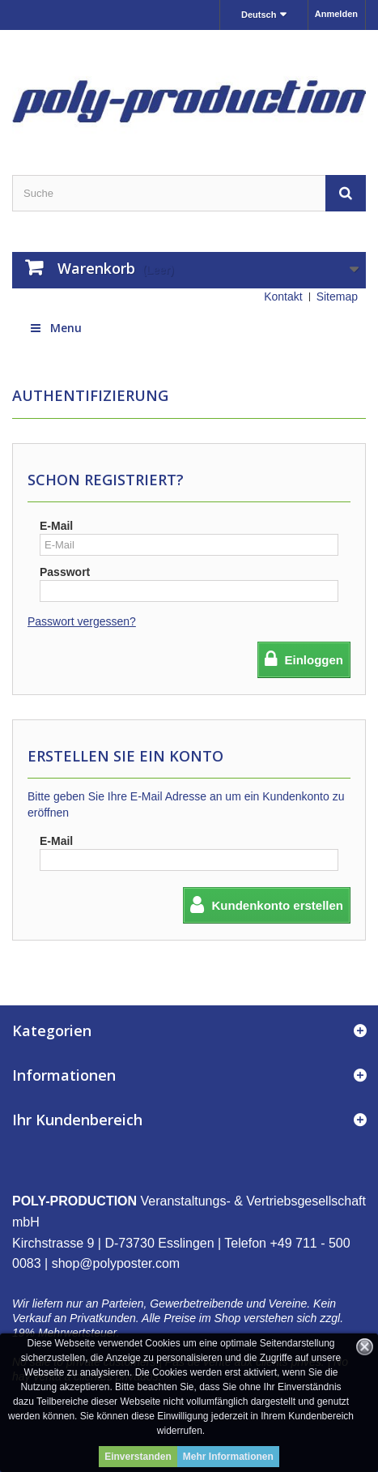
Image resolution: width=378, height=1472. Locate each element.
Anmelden (336, 14)
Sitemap (337, 296)
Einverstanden (138, 1456)
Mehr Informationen (228, 1456)
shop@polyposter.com (116, 1263)
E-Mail (56, 525)
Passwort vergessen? (82, 621)
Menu (55, 327)
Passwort (65, 571)
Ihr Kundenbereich (77, 1119)
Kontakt (283, 296)
